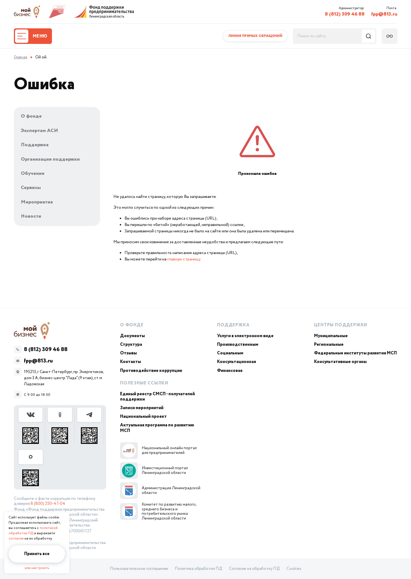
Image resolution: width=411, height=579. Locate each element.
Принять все (36, 554)
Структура (131, 344)
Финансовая (229, 370)
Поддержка (233, 325)
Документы (132, 336)
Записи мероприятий (141, 408)
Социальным (230, 353)
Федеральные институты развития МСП (355, 353)
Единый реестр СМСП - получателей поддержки (157, 396)
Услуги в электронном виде (245, 336)
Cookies (294, 568)
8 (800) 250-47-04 (48, 504)
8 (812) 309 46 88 (345, 14)
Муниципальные (331, 336)
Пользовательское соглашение (139, 568)
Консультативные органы (340, 361)
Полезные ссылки (144, 383)
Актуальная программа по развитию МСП (157, 428)
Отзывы (128, 353)
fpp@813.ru (384, 14)
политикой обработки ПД (33, 530)
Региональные (328, 344)
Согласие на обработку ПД (254, 568)
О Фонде (132, 325)
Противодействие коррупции (151, 370)
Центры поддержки (340, 325)
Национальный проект (143, 416)
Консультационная (236, 361)
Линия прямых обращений (255, 36)
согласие (16, 538)
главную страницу (183, 259)
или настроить (37, 568)
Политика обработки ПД (198, 568)
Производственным (237, 344)
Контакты (130, 361)
